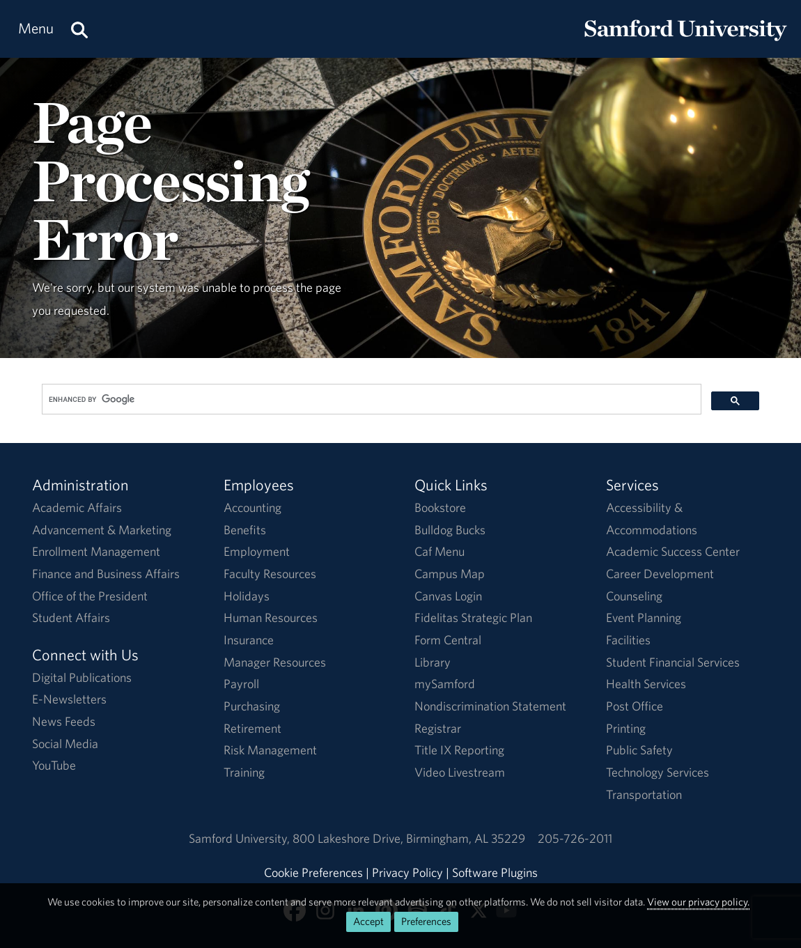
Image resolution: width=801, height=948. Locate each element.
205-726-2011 (575, 838)
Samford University (241, 838)
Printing (626, 728)
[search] (370, 400)
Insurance (249, 640)
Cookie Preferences (313, 872)
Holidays (247, 596)
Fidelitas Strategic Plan (473, 617)
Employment (257, 551)
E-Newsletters (69, 699)
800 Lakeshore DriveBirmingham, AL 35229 (409, 838)
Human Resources (271, 617)
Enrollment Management (96, 551)
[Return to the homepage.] (685, 42)
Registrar (437, 728)
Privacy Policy (407, 872)
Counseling (634, 596)
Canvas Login (448, 596)
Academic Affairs (77, 507)
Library (432, 662)
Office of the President (90, 596)
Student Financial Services (673, 662)
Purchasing (252, 706)
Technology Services (657, 772)
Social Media (65, 744)
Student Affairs (71, 617)
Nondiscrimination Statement (490, 706)
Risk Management (270, 750)
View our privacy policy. (698, 901)
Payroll (241, 684)
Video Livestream (459, 772)
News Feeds (63, 721)
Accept (368, 921)
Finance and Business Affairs (106, 574)
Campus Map (449, 574)
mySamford (444, 684)
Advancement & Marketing (101, 530)
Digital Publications (82, 677)
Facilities (628, 640)
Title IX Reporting (459, 750)
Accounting (252, 507)
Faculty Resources (270, 574)
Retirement (252, 728)
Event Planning (643, 617)
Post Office (634, 706)
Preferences (426, 921)
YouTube (54, 765)
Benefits (245, 530)
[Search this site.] (79, 29)
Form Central (447, 640)
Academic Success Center (673, 551)
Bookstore (440, 507)
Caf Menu (439, 551)
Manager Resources (275, 662)
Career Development (660, 574)
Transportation (644, 794)
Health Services (646, 684)
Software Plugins (495, 872)
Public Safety (639, 750)
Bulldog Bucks (449, 530)
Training (244, 772)
